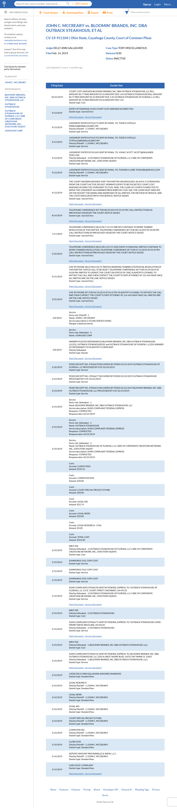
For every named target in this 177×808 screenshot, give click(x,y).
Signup (147, 4)
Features (63, 789)
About (97, 789)
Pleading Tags (142, 789)
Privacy (156, 789)
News (53, 789)
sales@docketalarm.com (15, 40)
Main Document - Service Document (85, 117)
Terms (105, 795)
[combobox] (127, 12)
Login (157, 4)
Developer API (110, 789)
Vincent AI (126, 789)
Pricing (86, 789)
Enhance (75, 789)
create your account (17, 43)
